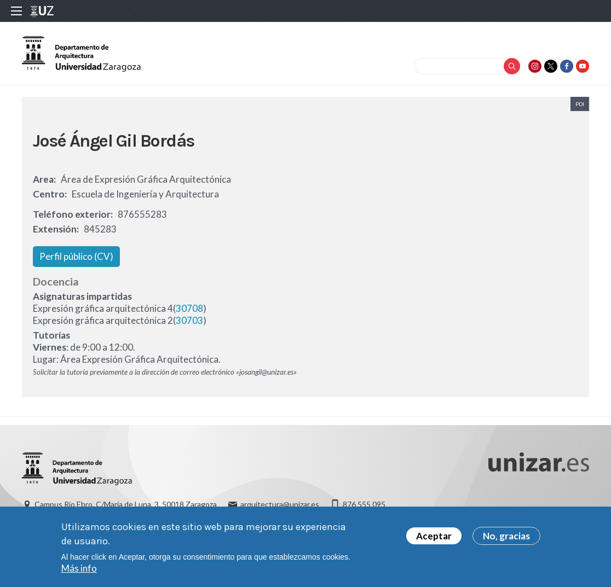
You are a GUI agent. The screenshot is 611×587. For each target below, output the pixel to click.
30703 (189, 320)
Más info (79, 568)
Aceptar (434, 536)
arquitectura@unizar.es (279, 504)
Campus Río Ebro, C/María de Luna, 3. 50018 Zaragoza (125, 504)
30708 (189, 308)
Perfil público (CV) (76, 256)
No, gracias (506, 536)
